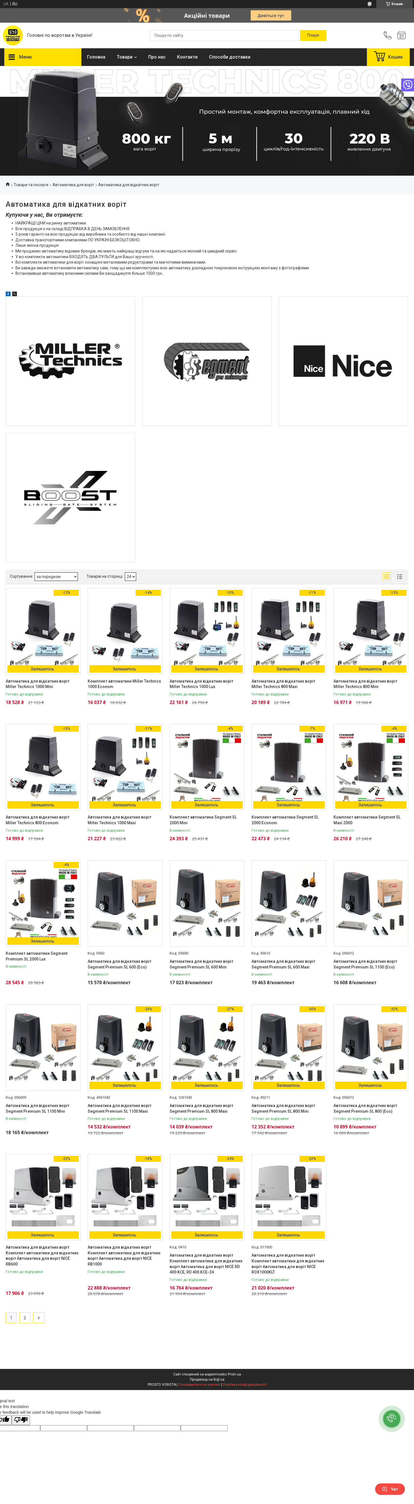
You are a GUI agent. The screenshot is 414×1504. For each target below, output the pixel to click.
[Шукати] (313, 35)
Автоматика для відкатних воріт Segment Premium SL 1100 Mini (37, 1108)
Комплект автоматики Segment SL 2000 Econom (285, 820)
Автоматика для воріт (73, 185)
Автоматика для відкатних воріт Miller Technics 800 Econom (37, 820)
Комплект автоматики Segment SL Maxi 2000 (367, 820)
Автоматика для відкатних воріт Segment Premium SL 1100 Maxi (119, 1108)
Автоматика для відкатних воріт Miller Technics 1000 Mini (37, 684)
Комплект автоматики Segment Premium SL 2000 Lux (36, 956)
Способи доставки (229, 57)
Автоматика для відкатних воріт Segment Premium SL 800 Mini (283, 1108)
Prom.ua (234, 1374)
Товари (124, 57)
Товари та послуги (31, 185)
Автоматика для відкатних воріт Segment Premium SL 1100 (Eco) (365, 964)
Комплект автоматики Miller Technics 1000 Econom (124, 684)
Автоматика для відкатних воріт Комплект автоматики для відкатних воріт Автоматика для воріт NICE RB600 (42, 1255)
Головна (96, 57)
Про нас (157, 57)
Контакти (187, 57)
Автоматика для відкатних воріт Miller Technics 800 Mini (365, 684)
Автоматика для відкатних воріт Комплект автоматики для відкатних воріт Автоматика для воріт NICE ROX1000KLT (288, 1263)
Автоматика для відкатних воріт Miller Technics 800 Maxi (283, 684)
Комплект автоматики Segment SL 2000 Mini (203, 820)
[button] (391, 1418)
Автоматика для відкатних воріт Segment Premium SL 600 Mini (201, 964)
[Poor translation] (21, 1420)
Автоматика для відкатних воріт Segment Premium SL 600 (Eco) (119, 964)
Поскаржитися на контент (199, 1385)
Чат (390, 1489)
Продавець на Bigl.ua (207, 1379)
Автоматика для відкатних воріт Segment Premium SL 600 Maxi (283, 964)
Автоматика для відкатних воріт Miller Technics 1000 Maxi (119, 820)
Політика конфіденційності (245, 1385)
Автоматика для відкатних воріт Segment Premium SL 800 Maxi (201, 1108)
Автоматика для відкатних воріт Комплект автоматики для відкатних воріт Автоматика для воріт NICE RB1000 (124, 1255)
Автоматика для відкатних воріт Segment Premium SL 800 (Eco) (365, 1108)
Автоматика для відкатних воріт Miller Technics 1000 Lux (201, 684)
